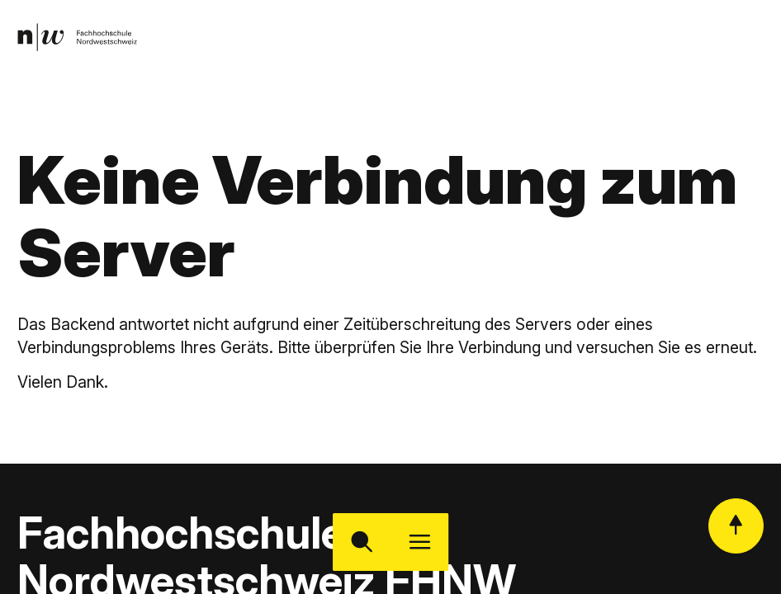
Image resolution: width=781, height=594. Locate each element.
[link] (77, 36)
